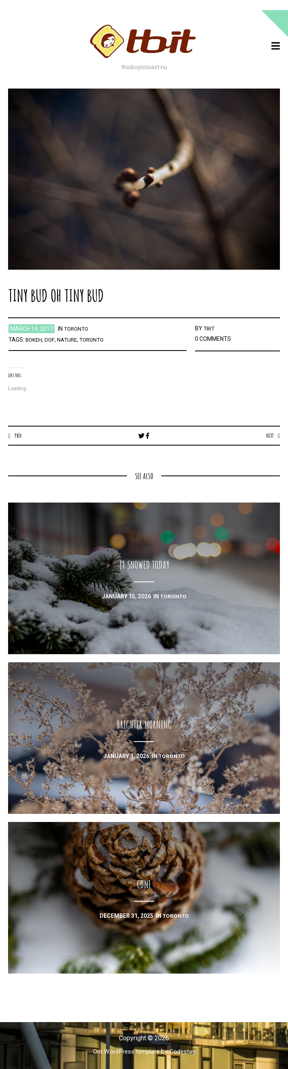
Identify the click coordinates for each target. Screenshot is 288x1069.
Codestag (184, 1052)
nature (68, 339)
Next (269, 435)
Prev (18, 435)
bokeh (34, 339)
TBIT (209, 328)
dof (50, 339)
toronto (77, 328)
